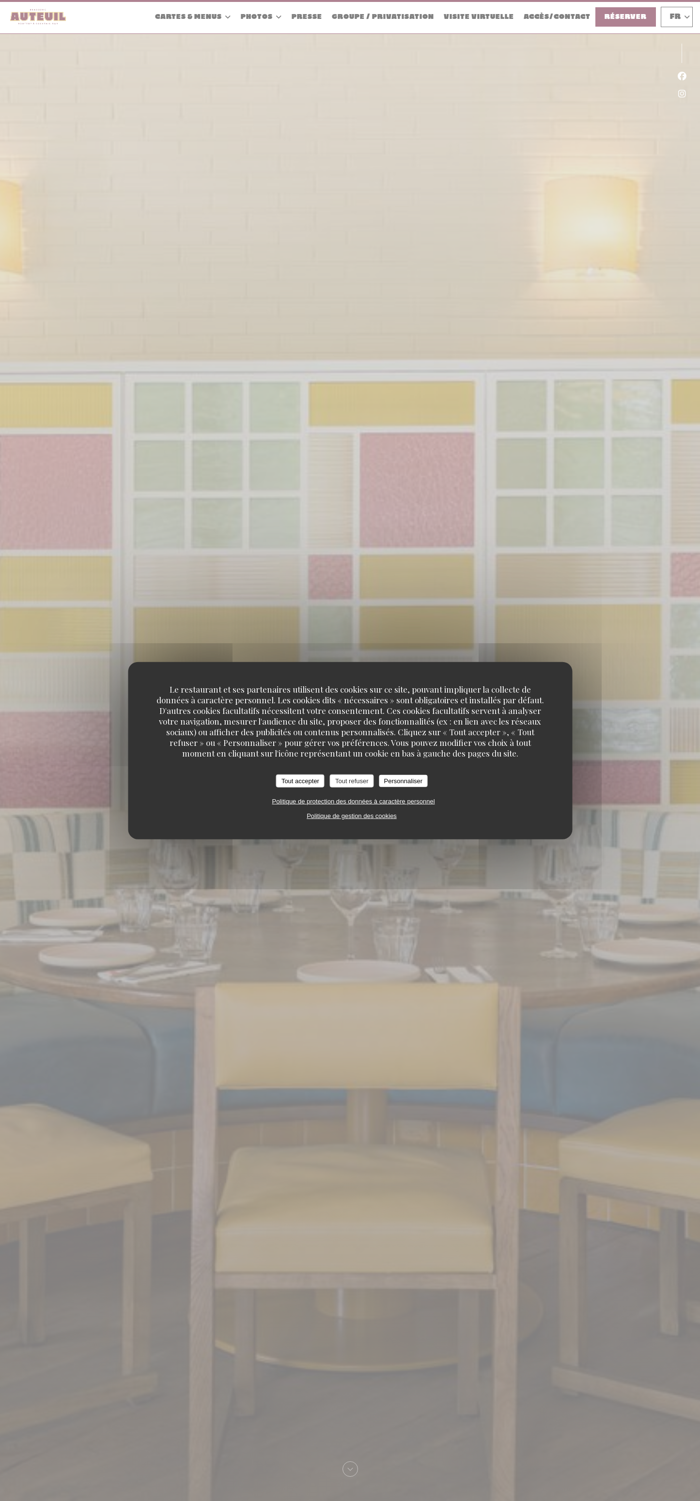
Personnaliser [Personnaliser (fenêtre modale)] (403, 780)
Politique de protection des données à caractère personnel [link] (353, 801)
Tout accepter (300, 780)
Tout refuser (352, 780)
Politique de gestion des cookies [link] (352, 816)
